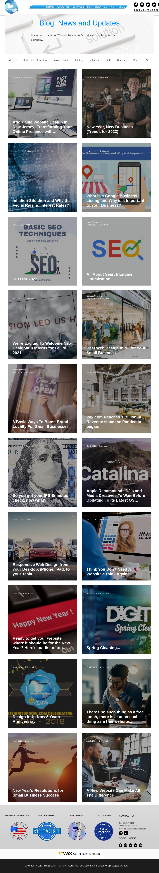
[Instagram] (142, 4)
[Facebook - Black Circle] (120, 845)
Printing (79, 60)
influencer (95, 60)
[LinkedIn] (154, 4)
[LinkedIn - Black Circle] (135, 845)
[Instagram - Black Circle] (125, 845)
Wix (135, 60)
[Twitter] (148, 4)
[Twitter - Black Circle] (130, 845)
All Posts (12, 60)
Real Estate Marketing (35, 60)
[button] (147, 60)
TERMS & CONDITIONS (99, 866)
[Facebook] (136, 4)
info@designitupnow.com (135, 828)
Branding (122, 60)
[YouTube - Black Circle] (140, 845)
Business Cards (61, 60)
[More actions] (72, 76)
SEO (108, 60)
